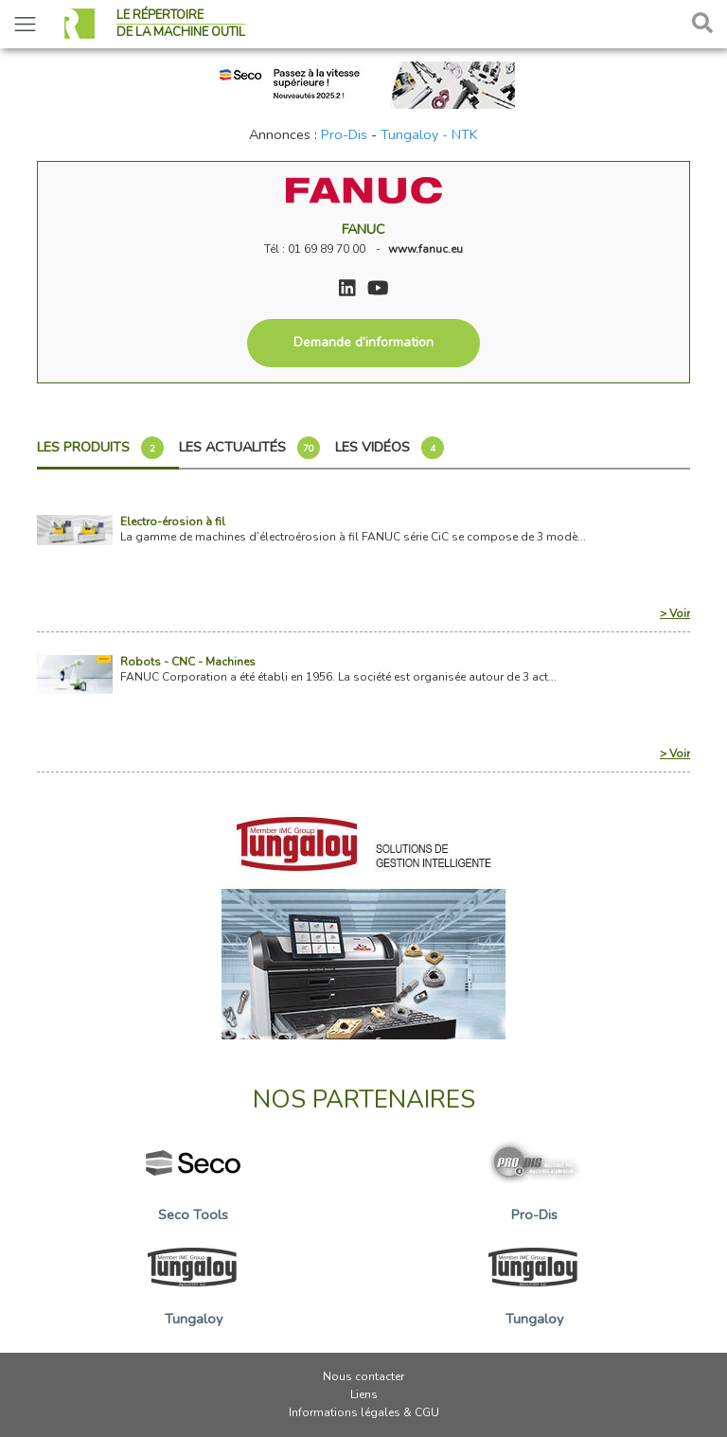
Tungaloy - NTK (429, 134)
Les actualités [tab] (249, 447)
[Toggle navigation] (25, 24)
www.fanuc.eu (425, 249)
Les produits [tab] (100, 447)
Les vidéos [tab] (389, 447)
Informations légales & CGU (364, 1412)
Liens (364, 1394)
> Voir (675, 613)
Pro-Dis (344, 134)
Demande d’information (363, 342)
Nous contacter (363, 1376)
